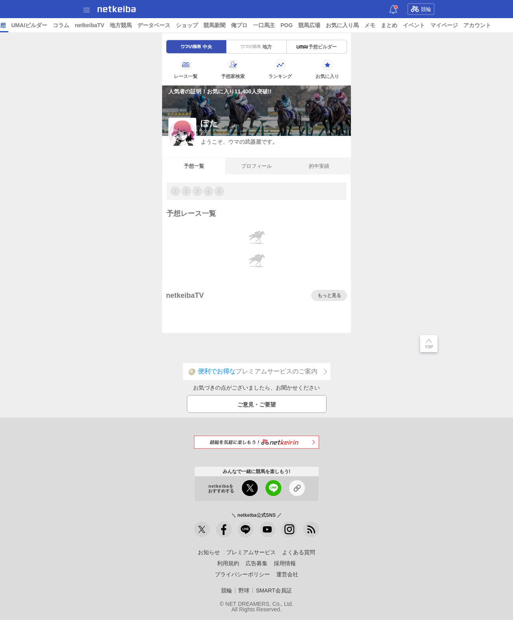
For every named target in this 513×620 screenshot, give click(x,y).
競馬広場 (401, 25)
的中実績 (319, 166)
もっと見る (329, 295)
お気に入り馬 (433, 25)
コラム (152, 25)
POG (378, 25)
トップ (11, 25)
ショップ (279, 25)
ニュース (36, 25)
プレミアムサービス (251, 552)
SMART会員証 (274, 590)
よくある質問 (298, 552)
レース (60, 25)
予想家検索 (233, 69)
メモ (461, 25)
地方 (256, 47)
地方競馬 (212, 25)
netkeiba (117, 9)
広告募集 (256, 563)
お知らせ (209, 552)
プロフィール (256, 166)
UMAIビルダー (121, 25)
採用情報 (285, 563)
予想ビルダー (317, 47)
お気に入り (327, 69)
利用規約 (228, 563)
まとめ (480, 25)
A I (77, 25)
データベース (245, 25)
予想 (91, 25)
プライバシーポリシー (242, 574)
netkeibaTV (181, 25)
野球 (243, 590)
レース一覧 (185, 69)
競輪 (421, 9)
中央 (196, 47)
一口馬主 (356, 25)
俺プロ (331, 25)
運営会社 (287, 574)
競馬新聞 (306, 25)
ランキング (280, 69)
